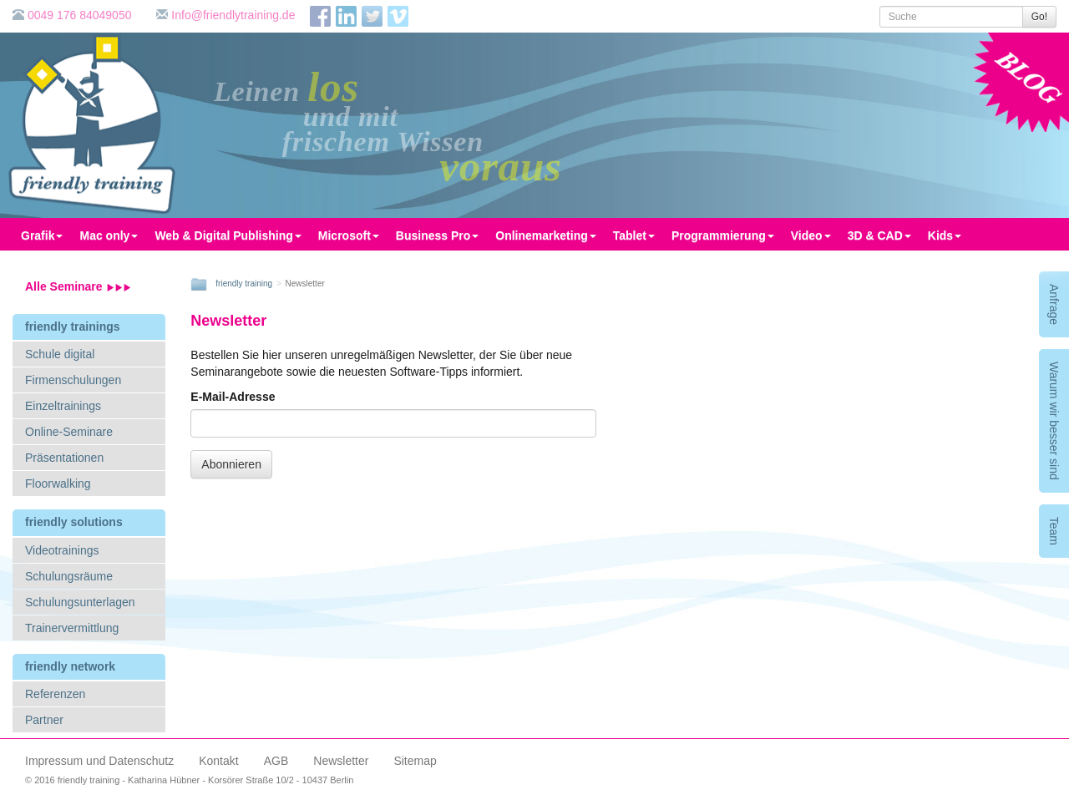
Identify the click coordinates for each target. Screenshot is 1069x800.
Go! (1039, 17)
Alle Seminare (78, 286)
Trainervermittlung (72, 628)
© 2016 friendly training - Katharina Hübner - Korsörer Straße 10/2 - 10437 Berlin (189, 780)
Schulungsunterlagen (80, 602)
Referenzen (55, 694)
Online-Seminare (69, 431)
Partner (44, 720)
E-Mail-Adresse (232, 396)
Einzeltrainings (63, 406)
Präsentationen (64, 457)
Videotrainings (62, 550)
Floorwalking (58, 483)
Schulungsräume (69, 576)
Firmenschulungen (73, 380)
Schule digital (59, 354)
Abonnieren (231, 464)
